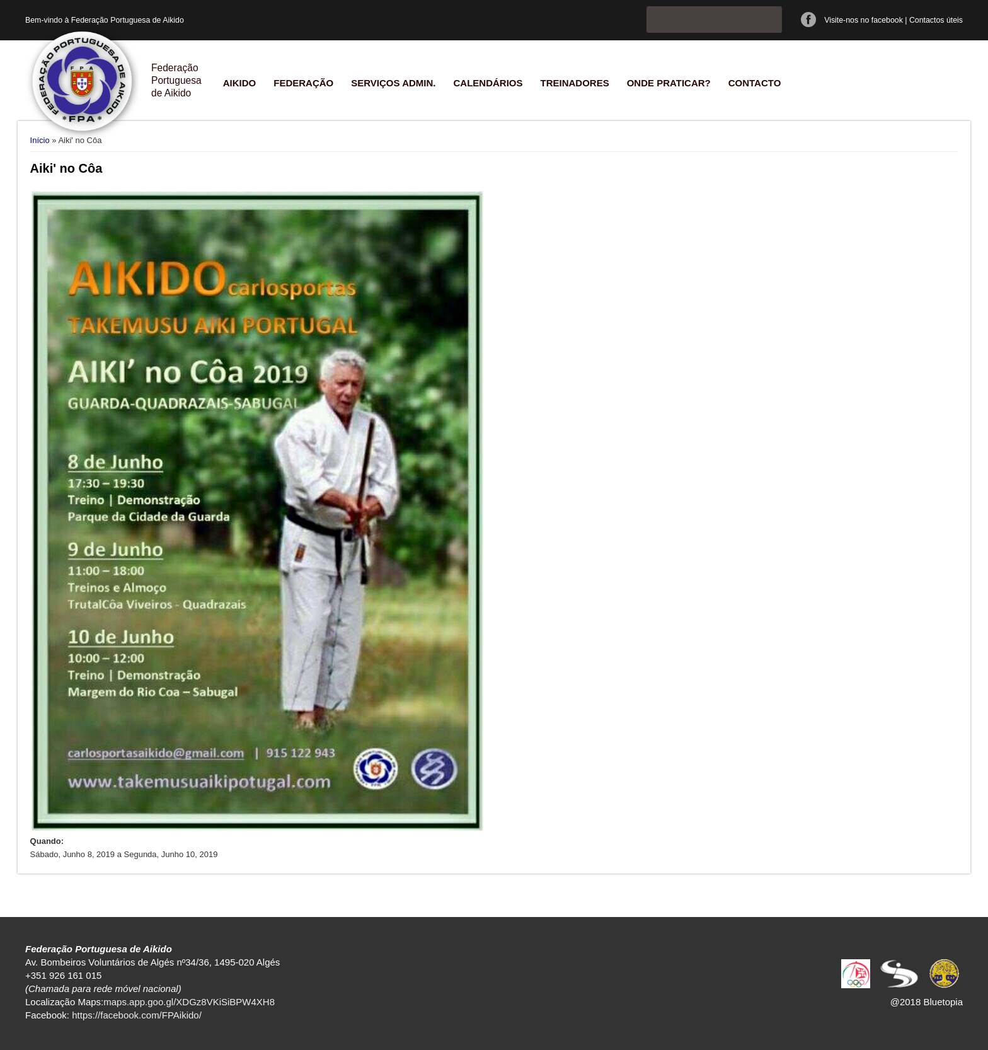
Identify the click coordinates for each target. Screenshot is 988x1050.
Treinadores (574, 83)
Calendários (487, 83)
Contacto (754, 83)
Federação (303, 83)
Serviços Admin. (393, 83)
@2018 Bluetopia (926, 1001)
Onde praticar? (669, 83)
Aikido (239, 83)
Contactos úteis (936, 20)
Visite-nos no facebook (863, 20)
